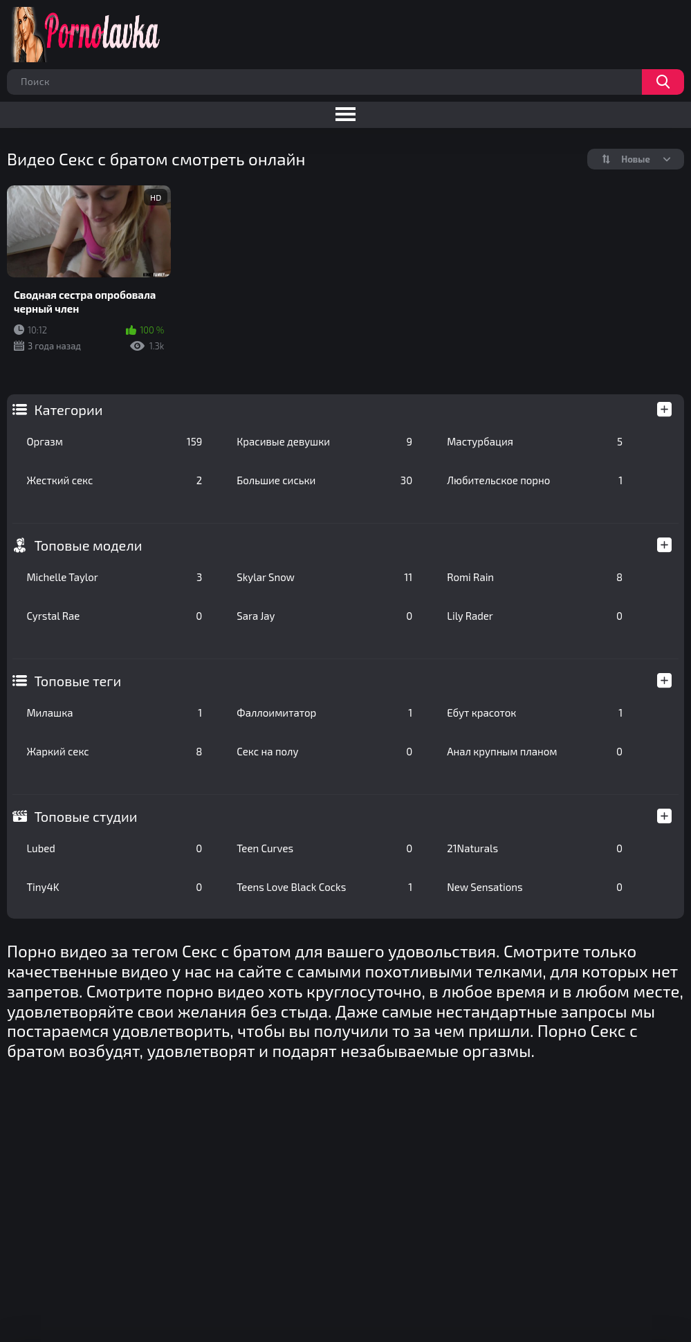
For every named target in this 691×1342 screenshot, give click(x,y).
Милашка (114, 712)
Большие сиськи (324, 480)
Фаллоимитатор (324, 712)
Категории (68, 409)
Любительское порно (535, 480)
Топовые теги (77, 680)
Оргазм (114, 441)
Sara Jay (324, 615)
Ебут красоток (535, 712)
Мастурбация (535, 441)
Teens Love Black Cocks (324, 887)
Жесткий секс (114, 480)
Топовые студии (85, 816)
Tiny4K (114, 887)
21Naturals (535, 848)
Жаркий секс (114, 751)
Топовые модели (88, 545)
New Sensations (535, 887)
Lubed (114, 848)
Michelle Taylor (114, 577)
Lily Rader (535, 615)
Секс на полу (324, 751)
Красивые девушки (324, 441)
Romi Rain (535, 577)
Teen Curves (324, 848)
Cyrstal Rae (114, 615)
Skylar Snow (324, 577)
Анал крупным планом (535, 751)
